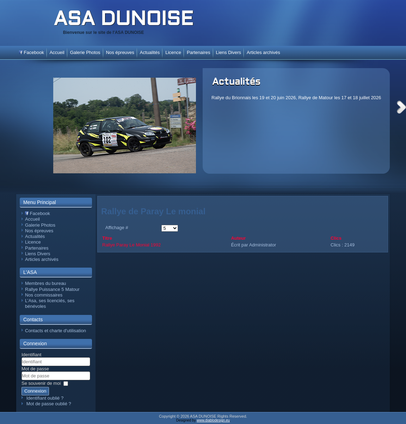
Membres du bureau (45, 283)
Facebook (31, 52)
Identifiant (31, 354)
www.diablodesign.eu (213, 420)
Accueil (57, 52)
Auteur (238, 238)
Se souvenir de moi (41, 383)
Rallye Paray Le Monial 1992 (131, 244)
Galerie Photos (85, 52)
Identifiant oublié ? (45, 398)
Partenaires (198, 52)
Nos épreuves (120, 52)
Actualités (236, 82)
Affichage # (116, 227)
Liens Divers (228, 52)
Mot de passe (35, 368)
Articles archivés (263, 52)
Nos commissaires (43, 295)
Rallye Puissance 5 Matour (52, 289)
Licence (173, 52)
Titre (107, 238)
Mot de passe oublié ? (48, 403)
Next (401, 107)
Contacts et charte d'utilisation (55, 330)
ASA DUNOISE (123, 20)
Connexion (35, 391)
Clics (336, 238)
